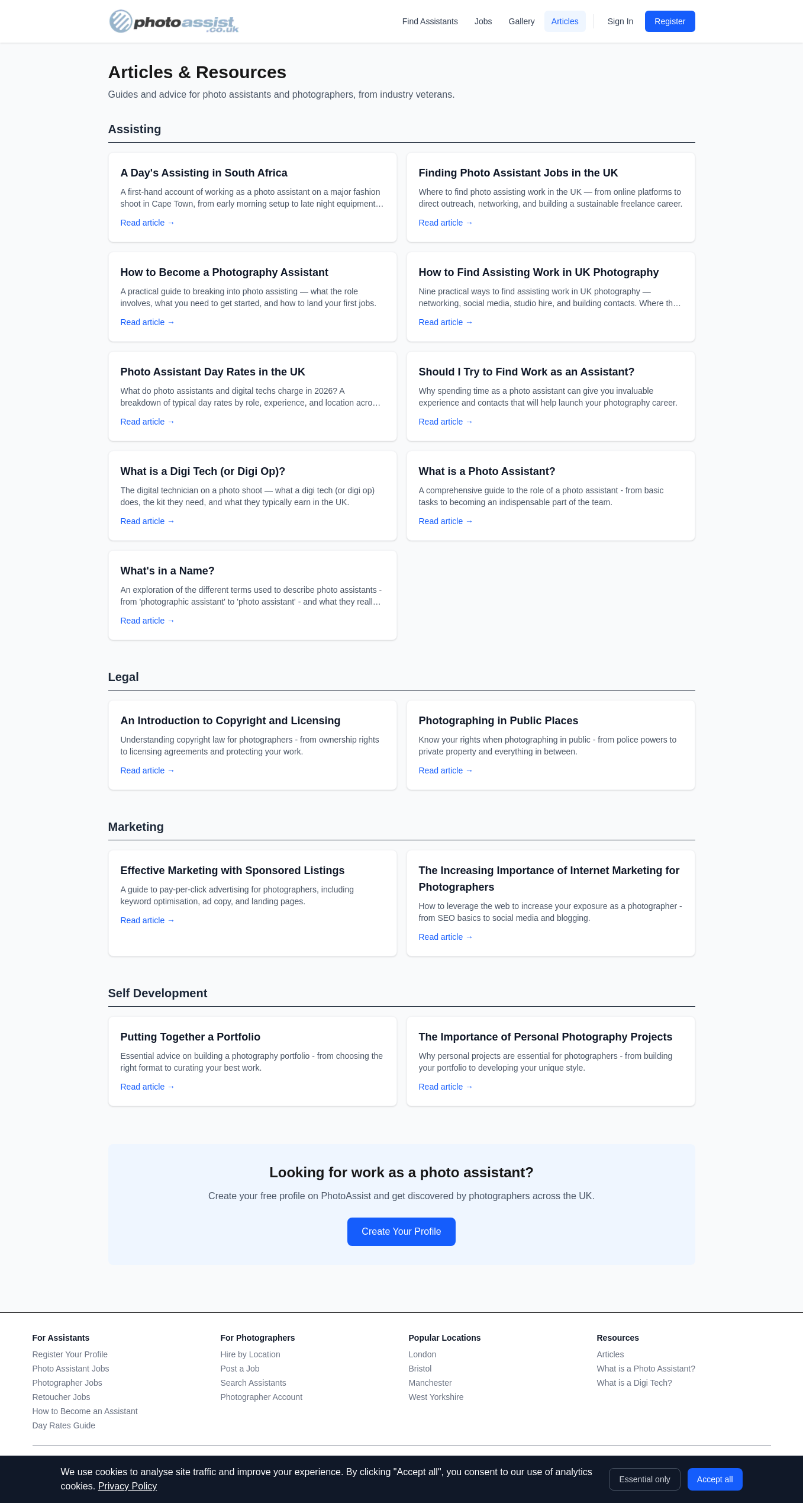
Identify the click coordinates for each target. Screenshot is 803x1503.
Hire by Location (250, 1354)
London (423, 1354)
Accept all (715, 1479)
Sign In (621, 21)
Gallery (522, 21)
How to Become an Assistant (85, 1411)
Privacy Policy (127, 1486)
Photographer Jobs (67, 1383)
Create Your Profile (401, 1231)
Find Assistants (430, 21)
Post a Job (240, 1368)
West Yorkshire (436, 1397)
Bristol (420, 1368)
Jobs (483, 21)
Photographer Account (262, 1397)
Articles (565, 21)
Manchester (430, 1383)
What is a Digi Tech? (634, 1383)
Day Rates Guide (64, 1425)
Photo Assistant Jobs (71, 1368)
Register (669, 21)
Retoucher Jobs (62, 1397)
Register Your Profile (70, 1354)
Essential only (644, 1479)
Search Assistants (253, 1383)
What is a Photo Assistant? (646, 1368)
